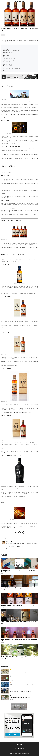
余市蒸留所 (4, 99)
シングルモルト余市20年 (8, 67)
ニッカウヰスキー (9, 133)
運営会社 (10, 750)
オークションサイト (7, 56)
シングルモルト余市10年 (8, 62)
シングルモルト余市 (7, 61)
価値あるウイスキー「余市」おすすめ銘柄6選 (10, 60)
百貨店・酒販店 (6, 55)
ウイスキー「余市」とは (6, 47)
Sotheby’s (4, 239)
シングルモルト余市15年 (8, 65)
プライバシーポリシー (17, 750)
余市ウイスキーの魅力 (7, 49)
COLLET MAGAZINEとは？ (19, 748)
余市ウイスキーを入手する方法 (7, 52)
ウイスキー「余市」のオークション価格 (9, 58)
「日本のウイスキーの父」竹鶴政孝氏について (11, 50)
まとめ (4, 70)
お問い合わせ (25, 750)
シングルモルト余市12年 (8, 64)
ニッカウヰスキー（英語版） (20, 283)
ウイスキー (3, 35)
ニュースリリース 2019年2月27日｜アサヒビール (20, 484)
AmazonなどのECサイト (8, 54)
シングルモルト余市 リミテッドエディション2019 (12, 68)
